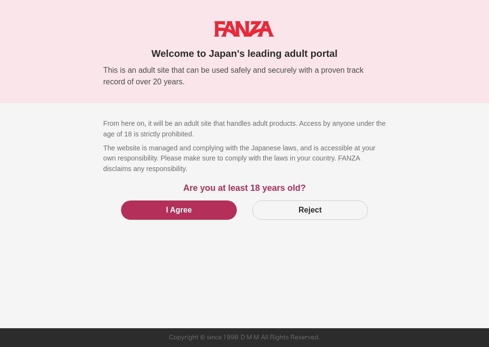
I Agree (179, 210)
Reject (310, 210)
